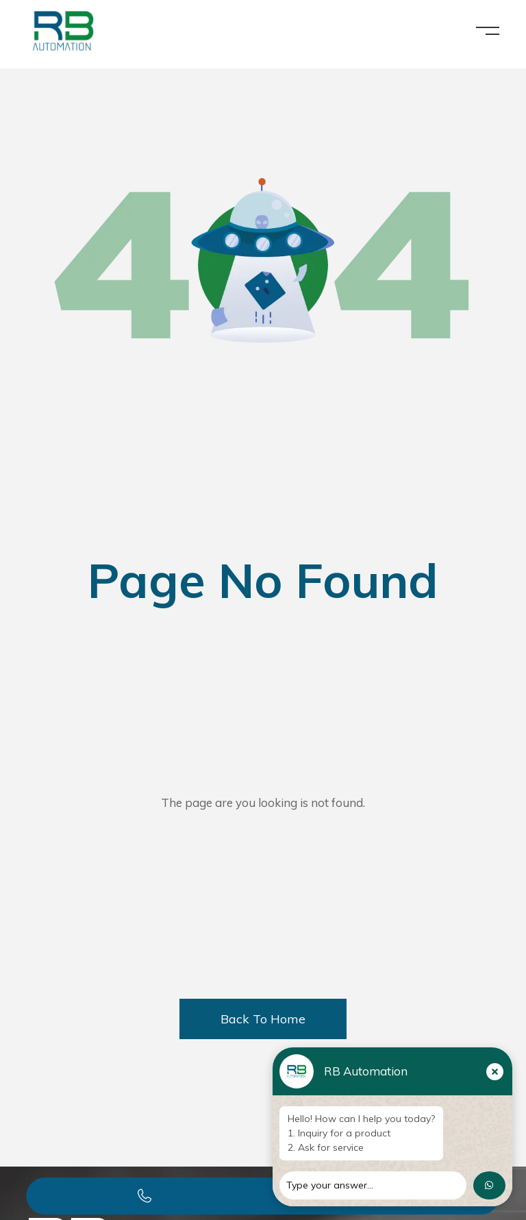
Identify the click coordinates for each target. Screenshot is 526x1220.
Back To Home (263, 1019)
